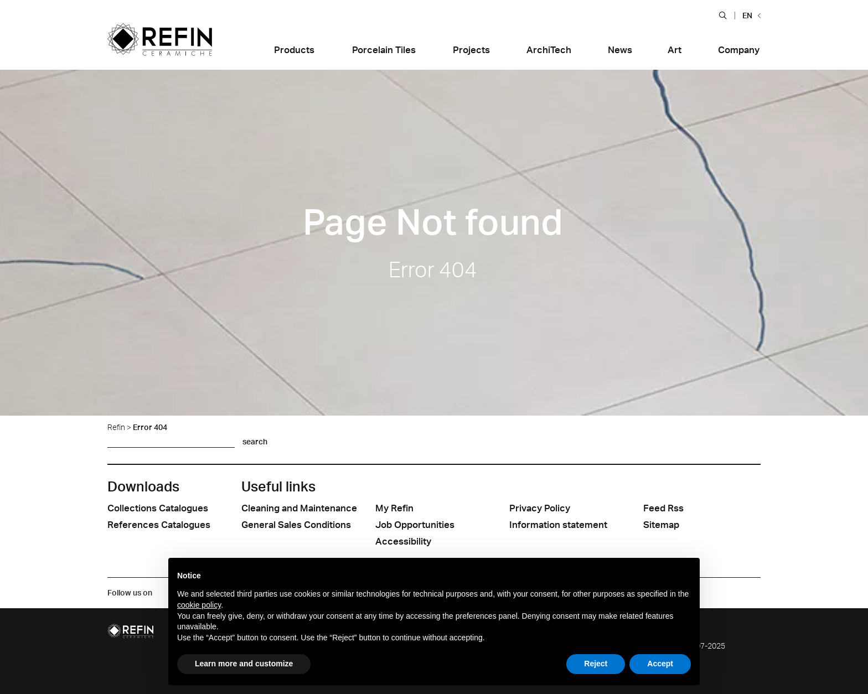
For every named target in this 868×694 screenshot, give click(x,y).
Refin (116, 427)
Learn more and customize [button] (244, 663)
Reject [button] (595, 663)
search (254, 441)
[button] (723, 15)
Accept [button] (660, 663)
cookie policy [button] (199, 604)
